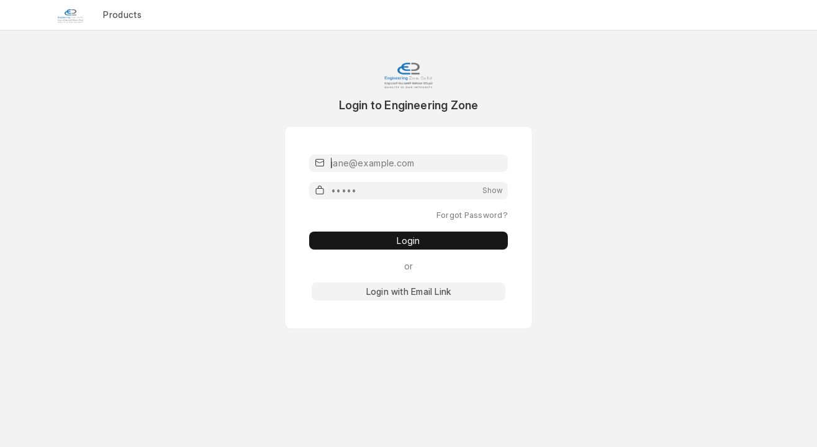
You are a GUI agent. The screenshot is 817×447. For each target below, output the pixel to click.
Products (122, 14)
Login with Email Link (408, 291)
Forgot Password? (472, 215)
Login (408, 240)
